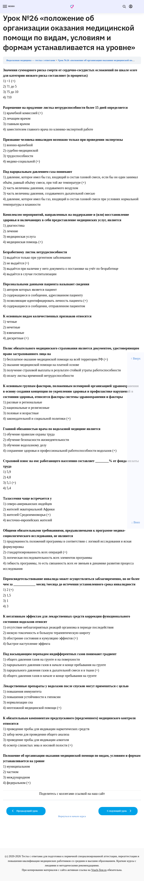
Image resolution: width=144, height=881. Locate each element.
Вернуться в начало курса (72, 816)
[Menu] (8, 6)
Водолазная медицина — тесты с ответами (30, 60)
